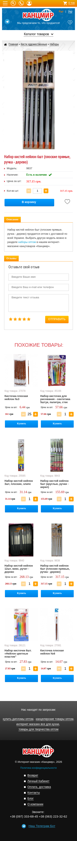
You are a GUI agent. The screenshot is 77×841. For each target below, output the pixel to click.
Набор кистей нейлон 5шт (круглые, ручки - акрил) (54, 484)
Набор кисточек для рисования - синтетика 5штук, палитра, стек (55, 399)
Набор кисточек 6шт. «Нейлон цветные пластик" (18, 653)
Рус (61, 11)
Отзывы (11, 258)
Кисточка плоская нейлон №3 (16, 397)
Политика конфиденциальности (38, 767)
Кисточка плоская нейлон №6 (52, 652)
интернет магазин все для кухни (37, 724)
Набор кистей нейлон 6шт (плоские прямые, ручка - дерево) (55, 568)
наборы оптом (27, 242)
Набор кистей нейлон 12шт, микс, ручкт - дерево (19, 568)
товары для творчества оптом (38, 729)
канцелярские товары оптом (54, 719)
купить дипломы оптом (18, 719)
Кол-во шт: (13, 190)
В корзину (29, 202)
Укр (70, 11)
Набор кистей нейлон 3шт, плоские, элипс (19, 482)
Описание (12, 219)
